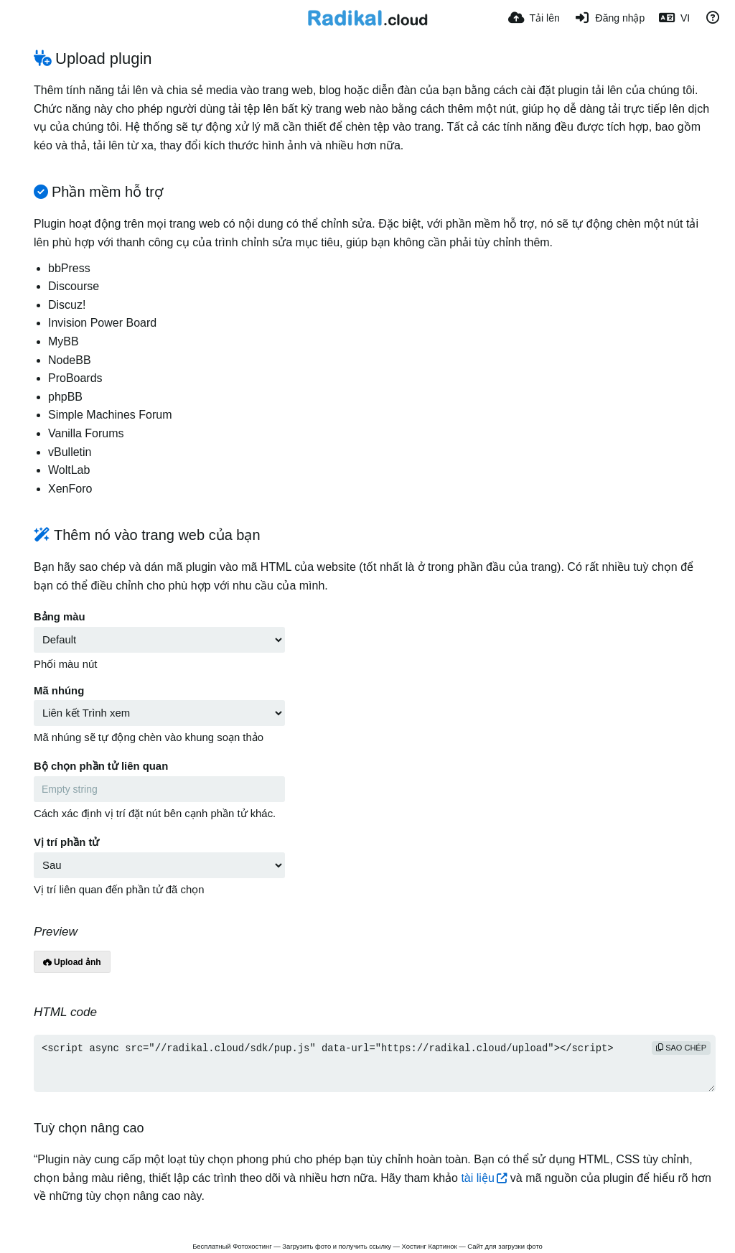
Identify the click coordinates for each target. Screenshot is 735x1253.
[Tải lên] (534, 18)
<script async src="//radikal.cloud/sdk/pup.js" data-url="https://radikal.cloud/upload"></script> (375, 1063)
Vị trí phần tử (66, 842)
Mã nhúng (59, 691)
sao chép (681, 1047)
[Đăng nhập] (609, 18)
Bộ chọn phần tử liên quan (101, 766)
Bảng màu (59, 617)
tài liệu (477, 1178)
